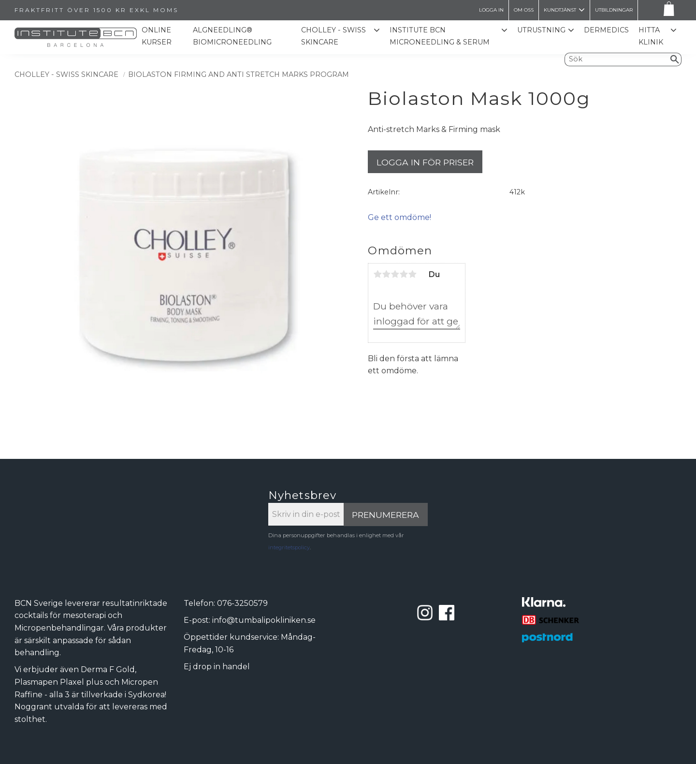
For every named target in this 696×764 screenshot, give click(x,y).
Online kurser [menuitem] (157, 36)
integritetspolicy (289, 547)
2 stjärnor (386, 274)
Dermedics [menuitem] (606, 30)
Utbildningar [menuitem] (614, 10)
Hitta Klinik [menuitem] (650, 36)
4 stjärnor (403, 274)
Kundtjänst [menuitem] (560, 10)
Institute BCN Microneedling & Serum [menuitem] (440, 36)
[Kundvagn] (667, 10)
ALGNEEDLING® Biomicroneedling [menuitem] (232, 36)
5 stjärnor (412, 274)
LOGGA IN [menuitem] (491, 10)
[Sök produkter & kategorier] (616, 59)
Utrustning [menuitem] (541, 30)
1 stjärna (377, 274)
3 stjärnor (395, 274)
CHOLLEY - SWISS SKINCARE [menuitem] (334, 36)
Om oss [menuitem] (524, 10)
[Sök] (675, 59)
